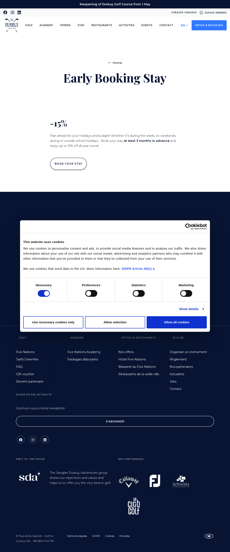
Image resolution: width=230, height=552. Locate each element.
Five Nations (25, 352)
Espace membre (216, 12)
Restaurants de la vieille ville (138, 374)
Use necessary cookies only (53, 322)
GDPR (96, 535)
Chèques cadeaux (184, 12)
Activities (126, 25)
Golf (28, 25)
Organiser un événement (188, 352)
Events (146, 25)
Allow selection (114, 322)
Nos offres (126, 352)
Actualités (177, 374)
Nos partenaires (181, 367)
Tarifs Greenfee (27, 359)
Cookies (109, 535)
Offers (65, 25)
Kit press (124, 535)
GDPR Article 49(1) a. (139, 268)
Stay (80, 25)
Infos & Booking (209, 25)
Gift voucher (25, 374)
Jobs (173, 381)
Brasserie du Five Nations (137, 367)
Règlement (178, 359)
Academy (46, 25)
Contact (166, 25)
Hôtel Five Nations (132, 359)
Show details (189, 309)
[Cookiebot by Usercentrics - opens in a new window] (188, 226)
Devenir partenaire (29, 381)
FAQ (19, 367)
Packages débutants (82, 359)
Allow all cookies (176, 322)
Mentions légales (77, 535)
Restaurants (101, 25)
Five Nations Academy (84, 352)
